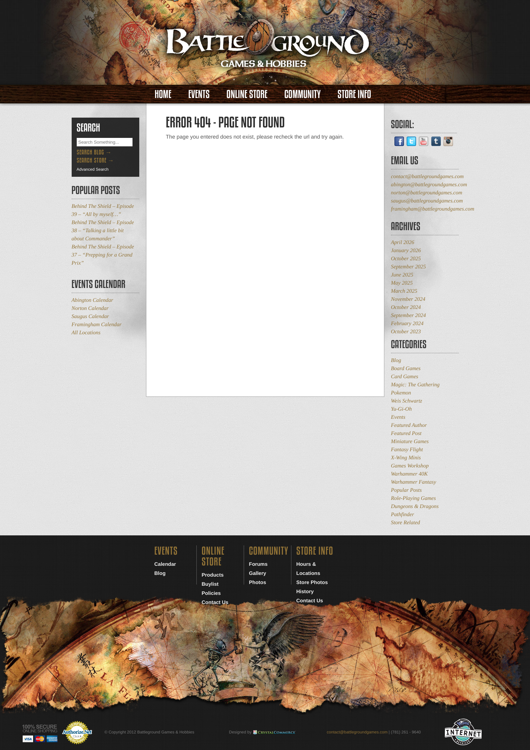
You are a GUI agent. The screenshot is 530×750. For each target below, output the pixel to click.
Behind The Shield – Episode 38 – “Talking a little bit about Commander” (103, 231)
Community (302, 94)
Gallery (257, 573)
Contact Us (215, 602)
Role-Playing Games (413, 498)
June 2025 (402, 275)
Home (163, 94)
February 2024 (407, 323)
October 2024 (406, 307)
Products (213, 575)
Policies (211, 593)
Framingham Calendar (97, 325)
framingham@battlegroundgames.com (433, 209)
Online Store (246, 94)
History (305, 592)
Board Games (406, 368)
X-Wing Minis (406, 458)
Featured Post (406, 433)
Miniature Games (410, 441)
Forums (258, 564)
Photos (257, 582)
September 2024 (408, 315)
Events (199, 94)
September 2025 (408, 267)
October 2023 (406, 332)
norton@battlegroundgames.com (426, 193)
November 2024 (408, 299)
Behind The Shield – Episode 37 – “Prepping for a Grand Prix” (103, 255)
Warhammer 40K (409, 474)
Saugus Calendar (90, 316)
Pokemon (401, 393)
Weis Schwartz (406, 401)
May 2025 (402, 283)
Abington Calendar (92, 300)
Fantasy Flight (407, 450)
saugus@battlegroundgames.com (427, 201)
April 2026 (402, 242)
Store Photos (312, 582)
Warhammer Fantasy (413, 482)
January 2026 (406, 250)
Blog (396, 360)
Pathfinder (402, 514)
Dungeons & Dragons (415, 506)
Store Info (354, 94)
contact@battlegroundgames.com (427, 176)
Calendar (165, 564)
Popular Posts (406, 490)
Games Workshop (410, 466)
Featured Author (409, 425)
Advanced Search (93, 169)
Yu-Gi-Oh (401, 409)
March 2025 (404, 291)
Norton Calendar (90, 308)
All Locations (86, 333)
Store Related (405, 523)
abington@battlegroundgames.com (429, 185)
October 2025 (406, 259)
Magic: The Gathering (415, 385)
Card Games (404, 377)
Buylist (210, 584)
